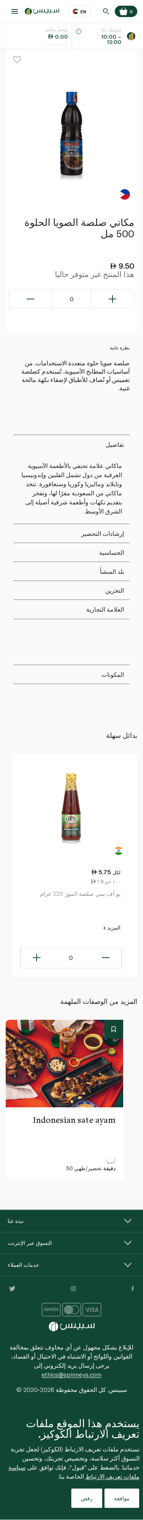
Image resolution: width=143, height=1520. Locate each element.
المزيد (112, 928)
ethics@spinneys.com (71, 1374)
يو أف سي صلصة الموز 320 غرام (80, 893)
